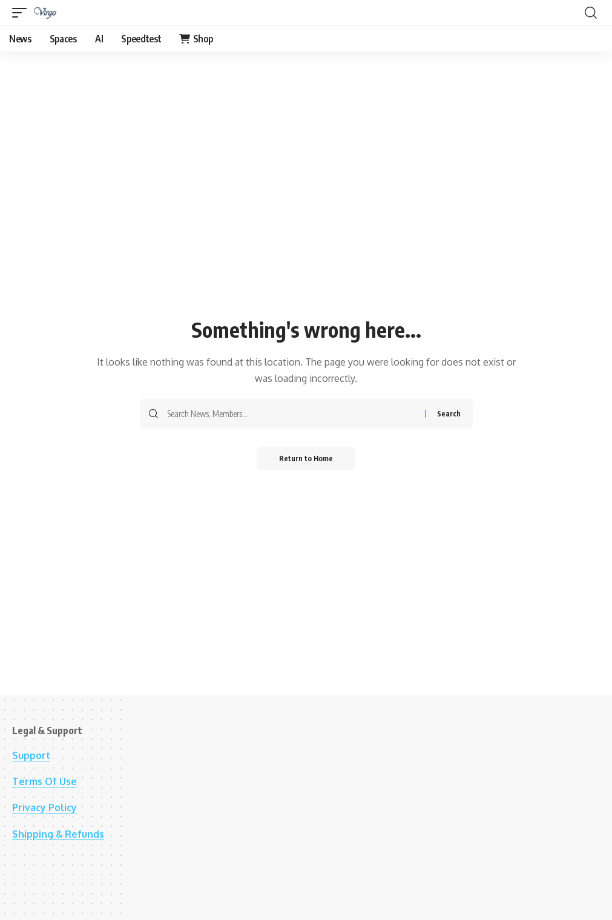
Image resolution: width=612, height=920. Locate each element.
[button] (22, 12)
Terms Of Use (44, 781)
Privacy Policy (44, 807)
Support (31, 755)
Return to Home (306, 458)
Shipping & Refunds (58, 834)
